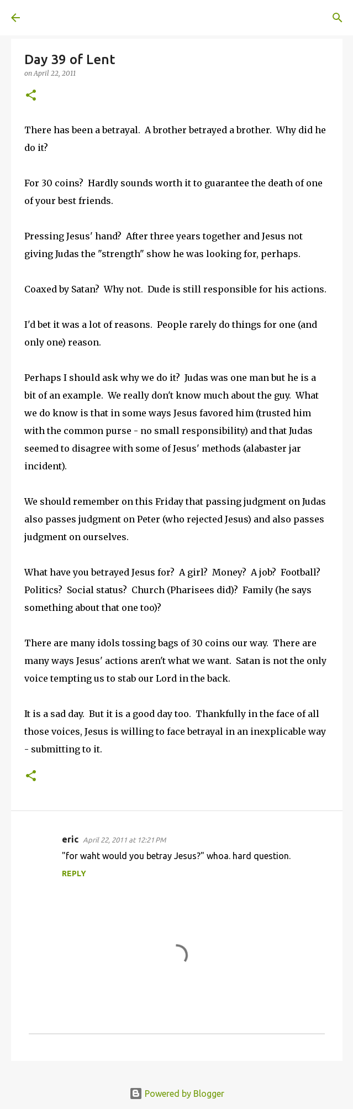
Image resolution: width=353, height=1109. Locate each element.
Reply (74, 873)
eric (70, 839)
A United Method (66, 18)
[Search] (337, 17)
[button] (31, 95)
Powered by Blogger (176, 1093)
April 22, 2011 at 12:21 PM (124, 840)
